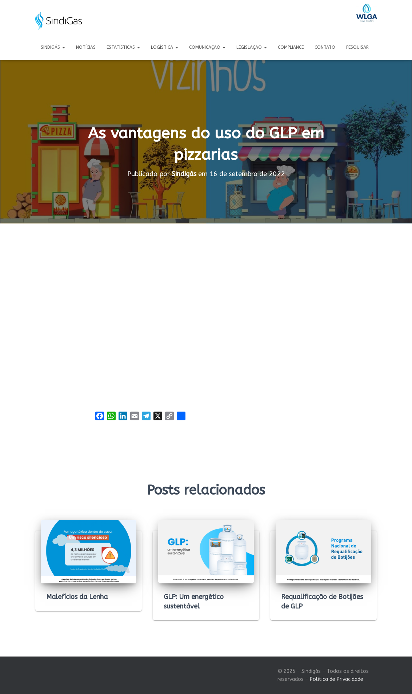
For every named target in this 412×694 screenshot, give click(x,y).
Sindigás (53, 47)
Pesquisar (357, 47)
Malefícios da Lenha (77, 597)
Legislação (251, 47)
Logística (164, 47)
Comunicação (207, 47)
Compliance (291, 47)
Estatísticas (123, 47)
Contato (325, 47)
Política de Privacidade (336, 679)
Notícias (86, 47)
